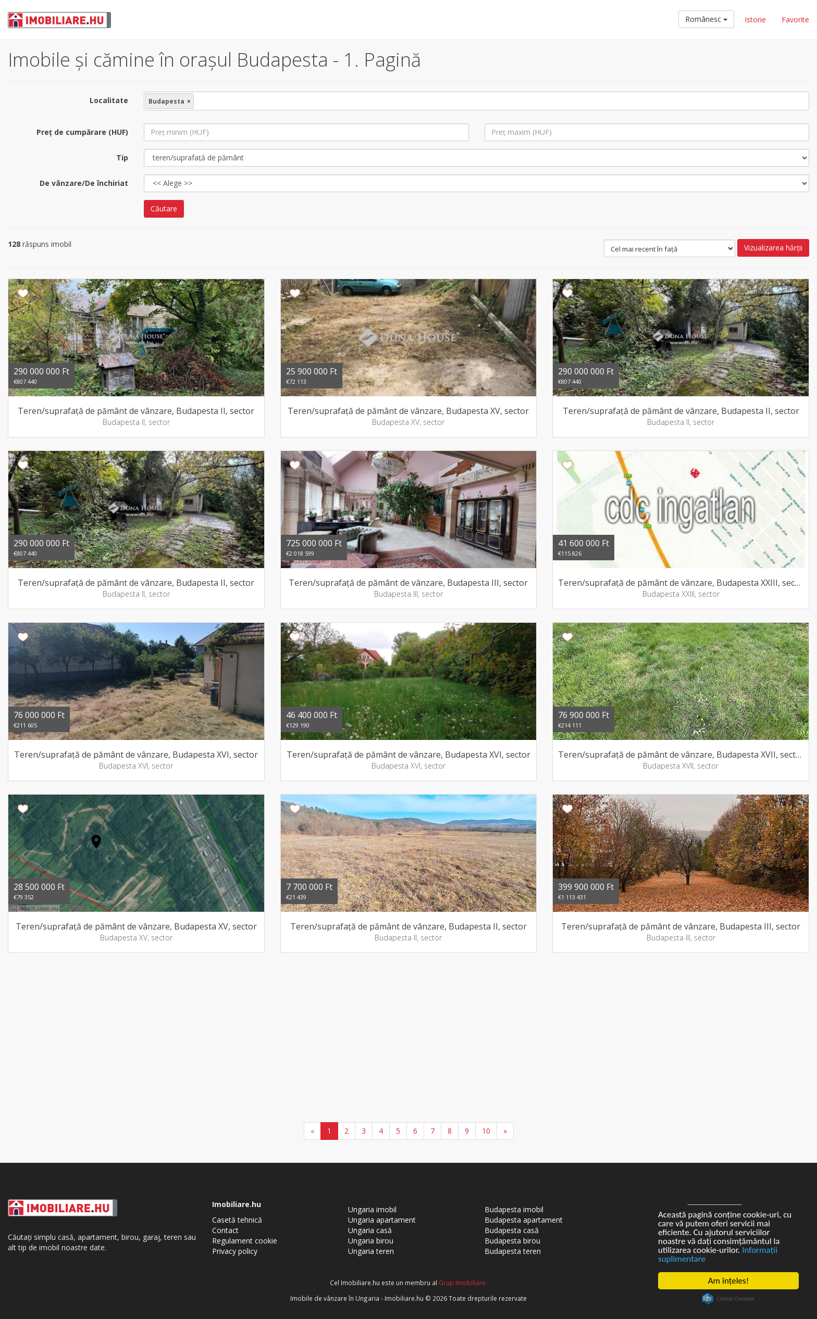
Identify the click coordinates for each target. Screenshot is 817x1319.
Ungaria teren (371, 1251)
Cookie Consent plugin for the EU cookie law (728, 1298)
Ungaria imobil (372, 1209)
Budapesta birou (512, 1241)
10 (486, 1131)
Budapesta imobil (514, 1209)
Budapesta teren (513, 1251)
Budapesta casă (512, 1230)
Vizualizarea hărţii (773, 248)
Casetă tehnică (237, 1220)
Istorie (755, 19)
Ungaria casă (370, 1230)
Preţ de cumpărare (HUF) (82, 132)
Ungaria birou (370, 1241)
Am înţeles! (728, 1280)
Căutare (164, 208)
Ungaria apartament (382, 1220)
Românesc (706, 19)
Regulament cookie (244, 1241)
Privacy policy (234, 1251)
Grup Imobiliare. (463, 1282)
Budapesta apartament (524, 1220)
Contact (225, 1230)
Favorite (795, 19)
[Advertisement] (408, 1039)
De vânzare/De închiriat (84, 183)
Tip (122, 157)
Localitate (109, 100)
